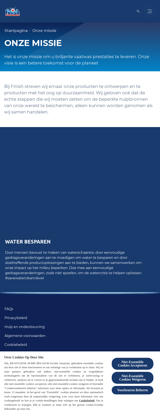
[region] (80, 381)
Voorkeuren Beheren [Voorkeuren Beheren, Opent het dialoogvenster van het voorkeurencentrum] (132, 390)
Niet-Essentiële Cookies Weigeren (132, 377)
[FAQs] (8, 309)
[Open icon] (138, 11)
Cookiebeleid (86, 400)
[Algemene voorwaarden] (25, 336)
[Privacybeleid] (15, 318)
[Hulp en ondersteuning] (24, 327)
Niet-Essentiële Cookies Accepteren (132, 363)
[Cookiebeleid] (15, 345)
